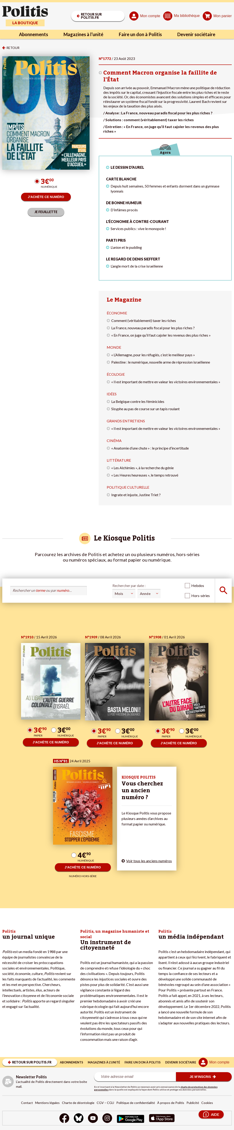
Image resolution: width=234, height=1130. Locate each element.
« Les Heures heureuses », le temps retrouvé (144, 475)
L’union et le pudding (126, 247)
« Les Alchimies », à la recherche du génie (142, 468)
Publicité (192, 1103)
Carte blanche (121, 179)
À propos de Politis (170, 1103)
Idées (112, 394)
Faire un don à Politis (140, 34)
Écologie (116, 374)
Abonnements (33, 34)
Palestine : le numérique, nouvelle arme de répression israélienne (160, 362)
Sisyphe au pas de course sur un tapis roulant (145, 409)
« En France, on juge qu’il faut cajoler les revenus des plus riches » (161, 335)
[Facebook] (64, 1118)
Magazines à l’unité (83, 34)
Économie (117, 313)
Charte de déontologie (78, 1103)
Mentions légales (47, 1103)
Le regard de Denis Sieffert (133, 259)
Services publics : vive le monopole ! (138, 228)
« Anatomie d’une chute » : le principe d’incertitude (150, 448)
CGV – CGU (105, 1103)
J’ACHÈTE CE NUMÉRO (46, 197)
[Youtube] (93, 1118)
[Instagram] (107, 1118)
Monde (114, 347)
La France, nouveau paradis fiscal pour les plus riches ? (153, 328)
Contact (27, 1103)
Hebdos (197, 585)
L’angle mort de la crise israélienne (137, 266)
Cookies (207, 1103)
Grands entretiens (126, 421)
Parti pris (116, 240)
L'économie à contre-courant (137, 221)
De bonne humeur (124, 203)
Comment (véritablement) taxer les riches (143, 320)
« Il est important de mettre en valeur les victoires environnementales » (165, 382)
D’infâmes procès (124, 210)
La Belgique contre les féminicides (137, 401)
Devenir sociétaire (196, 34)
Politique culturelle (128, 487)
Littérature (119, 460)
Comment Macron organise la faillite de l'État (160, 76)
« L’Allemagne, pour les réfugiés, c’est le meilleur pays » (153, 355)
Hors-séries (200, 595)
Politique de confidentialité (135, 1103)
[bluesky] (78, 1118)
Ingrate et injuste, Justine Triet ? (136, 495)
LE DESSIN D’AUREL (127, 167)
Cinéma (114, 440)
